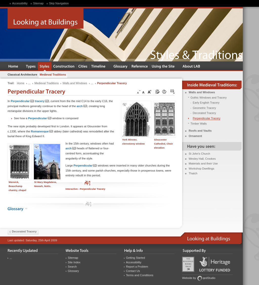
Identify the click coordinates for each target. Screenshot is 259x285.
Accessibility (20, 3)
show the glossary (26, 208)
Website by (189, 277)
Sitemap (38, 3)
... (11, 257)
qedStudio (209, 277)
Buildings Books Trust (188, 264)
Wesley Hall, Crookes (202, 158)
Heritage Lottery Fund (214, 264)
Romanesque (42, 131)
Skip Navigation (59, 3)
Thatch (193, 173)
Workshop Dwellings (201, 168)
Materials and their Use (203, 163)
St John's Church (199, 153)
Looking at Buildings (45, 18)
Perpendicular (22, 101)
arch (82, 106)
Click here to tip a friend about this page (172, 91)
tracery (42, 101)
